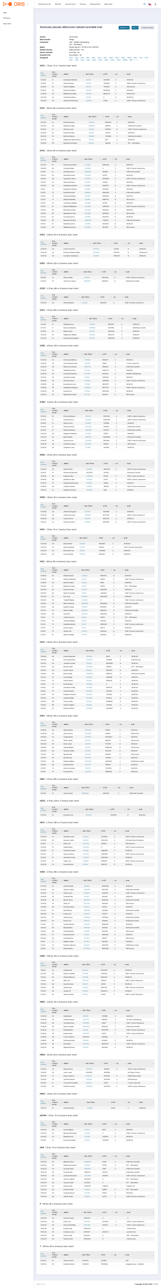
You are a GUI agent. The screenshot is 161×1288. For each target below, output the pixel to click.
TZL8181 (86, 377)
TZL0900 (89, 656)
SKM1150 (92, 136)
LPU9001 (86, 840)
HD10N (125, 60)
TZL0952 (88, 165)
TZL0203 (89, 815)
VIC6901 (87, 931)
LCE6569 (87, 388)
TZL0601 (88, 751)
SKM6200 (86, 1027)
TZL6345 (85, 977)
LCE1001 (84, 631)
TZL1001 (84, 590)
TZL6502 (87, 914)
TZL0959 (88, 210)
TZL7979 (87, 370)
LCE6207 (85, 987)
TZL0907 (89, 694)
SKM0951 (88, 193)
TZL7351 (92, 331)
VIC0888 (88, 213)
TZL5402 (86, 1040)
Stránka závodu (147, 28)
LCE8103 (87, 893)
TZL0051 (92, 335)
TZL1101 (84, 621)
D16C (88, 58)
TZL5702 (86, 1047)
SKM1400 (87, 1169)
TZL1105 (84, 635)
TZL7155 (92, 338)
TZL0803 (89, 691)
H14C (147, 58)
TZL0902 (89, 687)
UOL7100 (86, 844)
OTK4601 (89, 1069)
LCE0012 (86, 854)
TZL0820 (89, 684)
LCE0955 (88, 179)
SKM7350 (88, 430)
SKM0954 (87, 1162)
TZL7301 (86, 907)
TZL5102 (85, 991)
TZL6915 (85, 851)
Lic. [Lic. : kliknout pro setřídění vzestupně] (116, 74)
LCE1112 (84, 579)
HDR (130, 60)
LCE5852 (89, 469)
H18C (77, 60)
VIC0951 (87, 199)
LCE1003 (85, 600)
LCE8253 (87, 381)
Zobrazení (123, 28)
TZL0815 (89, 663)
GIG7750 (87, 374)
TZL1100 (84, 583)
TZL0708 (88, 730)
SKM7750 (87, 367)
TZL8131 (85, 864)
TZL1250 (88, 90)
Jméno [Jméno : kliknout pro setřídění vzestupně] (66, 74)
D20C (99, 58)
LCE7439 (85, 974)
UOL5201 (89, 1079)
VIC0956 (88, 227)
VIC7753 (87, 394)
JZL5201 (89, 1083)
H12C (141, 58)
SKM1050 (92, 126)
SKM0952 (88, 172)
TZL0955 (88, 224)
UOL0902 (89, 660)
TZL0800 (89, 708)
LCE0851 (87, 186)
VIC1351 (88, 87)
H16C (71, 60)
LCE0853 (87, 1176)
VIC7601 (87, 938)
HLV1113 (84, 586)
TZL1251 (88, 80)
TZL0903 (89, 677)
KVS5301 (89, 1076)
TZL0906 (89, 698)
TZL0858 (88, 203)
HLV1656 (87, 1165)
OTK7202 (85, 980)
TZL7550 (87, 391)
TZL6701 (85, 984)
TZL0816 (89, 701)
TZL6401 (85, 970)
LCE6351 (89, 479)
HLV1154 (91, 143)
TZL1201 (82, 551)
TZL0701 (88, 768)
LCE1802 (87, 1196)
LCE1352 (87, 1133)
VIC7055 (88, 444)
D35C (111, 58)
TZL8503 (87, 886)
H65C (113, 60)
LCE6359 (88, 441)
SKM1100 (85, 610)
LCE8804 (86, 847)
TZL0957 (87, 182)
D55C (123, 58)
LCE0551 (87, 277)
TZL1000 (84, 576)
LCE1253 (89, 101)
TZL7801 (86, 942)
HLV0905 (89, 667)
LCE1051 (91, 129)
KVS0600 (88, 761)
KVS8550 (92, 328)
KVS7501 (87, 921)
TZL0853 (88, 189)
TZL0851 (87, 196)
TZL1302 (82, 554)
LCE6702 (86, 1044)
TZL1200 (82, 544)
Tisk (134, 28)
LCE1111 (84, 624)
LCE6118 (85, 1030)
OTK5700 (86, 1033)
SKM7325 (87, 910)
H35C (94, 60)
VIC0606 (88, 734)
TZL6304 (87, 924)
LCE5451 (89, 486)
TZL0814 (89, 681)
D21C (105, 58)
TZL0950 (88, 217)
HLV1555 (87, 1190)
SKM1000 (85, 603)
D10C (71, 58)
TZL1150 (91, 140)
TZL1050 (91, 122)
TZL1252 (87, 1140)
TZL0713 (87, 765)
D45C (117, 58)
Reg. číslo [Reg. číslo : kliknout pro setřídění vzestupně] (90, 74)
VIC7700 (87, 903)
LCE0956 (88, 168)
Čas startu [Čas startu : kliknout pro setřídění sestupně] (43, 74)
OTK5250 (88, 515)
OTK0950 (87, 1225)
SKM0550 (87, 281)
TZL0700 (88, 772)
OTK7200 (87, 1222)
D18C (94, 58)
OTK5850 (89, 476)
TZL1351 (88, 97)
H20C (83, 60)
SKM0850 (88, 220)
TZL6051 (88, 423)
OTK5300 (89, 1086)
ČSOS (156, 1284)
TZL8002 (86, 857)
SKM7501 (87, 900)
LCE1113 (84, 593)
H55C (106, 60)
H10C (135, 58)
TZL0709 (88, 758)
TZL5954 (89, 483)
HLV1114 (84, 617)
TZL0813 (89, 670)
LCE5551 (87, 522)
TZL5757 (87, 512)
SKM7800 (87, 890)
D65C (129, 58)
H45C (100, 60)
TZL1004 (84, 614)
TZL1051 (91, 133)
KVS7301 (87, 945)
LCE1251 (88, 83)
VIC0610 (88, 754)
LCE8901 (86, 861)
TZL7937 (86, 897)
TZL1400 (87, 1193)
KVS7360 (88, 427)
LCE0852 (88, 206)
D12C (77, 58)
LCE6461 (88, 420)
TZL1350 (87, 1137)
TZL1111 (84, 628)
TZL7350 (87, 384)
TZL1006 (84, 596)
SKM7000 (87, 917)
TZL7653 (92, 324)
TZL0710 (88, 744)
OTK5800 (86, 1023)
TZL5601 (85, 1016)
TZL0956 (88, 175)
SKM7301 (87, 928)
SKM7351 (88, 437)
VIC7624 (87, 948)
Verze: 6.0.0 (40, 1284)
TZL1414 (86, 1130)
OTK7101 (85, 994)
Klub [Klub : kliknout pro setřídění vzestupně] (128, 74)
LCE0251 (84, 303)
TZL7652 (88, 434)
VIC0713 (88, 740)
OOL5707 (86, 1020)
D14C (82, 58)
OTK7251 (88, 416)
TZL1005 (84, 607)
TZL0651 (96, 256)
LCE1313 (82, 547)
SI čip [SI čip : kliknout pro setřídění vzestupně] (105, 74)
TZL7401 (86, 935)
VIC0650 (96, 252)
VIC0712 (88, 747)
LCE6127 (86, 837)
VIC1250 (89, 94)
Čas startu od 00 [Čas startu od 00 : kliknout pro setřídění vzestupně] (55, 74)
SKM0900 (89, 674)
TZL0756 (96, 249)
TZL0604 (88, 737)
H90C (119, 60)
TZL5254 (87, 519)
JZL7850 (87, 363)
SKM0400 (85, 793)
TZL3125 (89, 1108)
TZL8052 (87, 360)
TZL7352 (88, 447)
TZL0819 (89, 705)
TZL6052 (89, 490)
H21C (88, 60)
